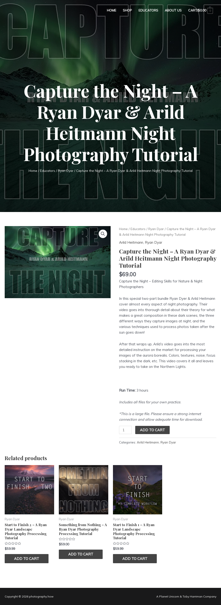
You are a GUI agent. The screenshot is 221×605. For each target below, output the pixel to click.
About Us (173, 10)
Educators (148, 10)
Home (111, 10)
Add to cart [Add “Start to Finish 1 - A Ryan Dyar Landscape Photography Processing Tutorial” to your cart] (134, 558)
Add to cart (152, 430)
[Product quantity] (125, 430)
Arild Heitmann (131, 242)
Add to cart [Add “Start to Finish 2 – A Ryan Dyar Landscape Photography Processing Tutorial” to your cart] (26, 558)
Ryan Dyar (65, 171)
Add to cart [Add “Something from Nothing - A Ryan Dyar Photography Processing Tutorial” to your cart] (80, 554)
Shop (127, 10)
